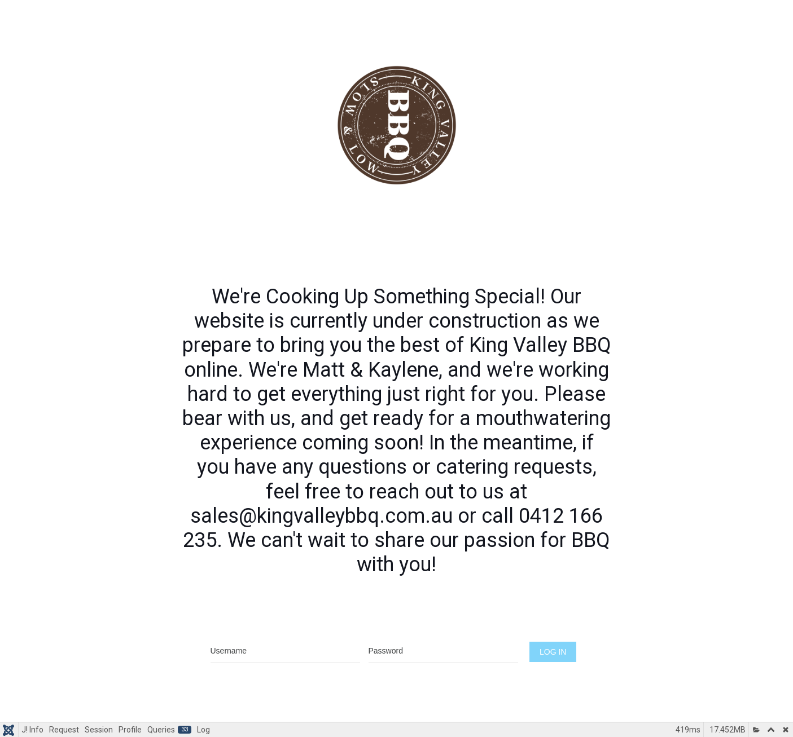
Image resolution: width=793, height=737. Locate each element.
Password (443, 630)
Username (285, 630)
